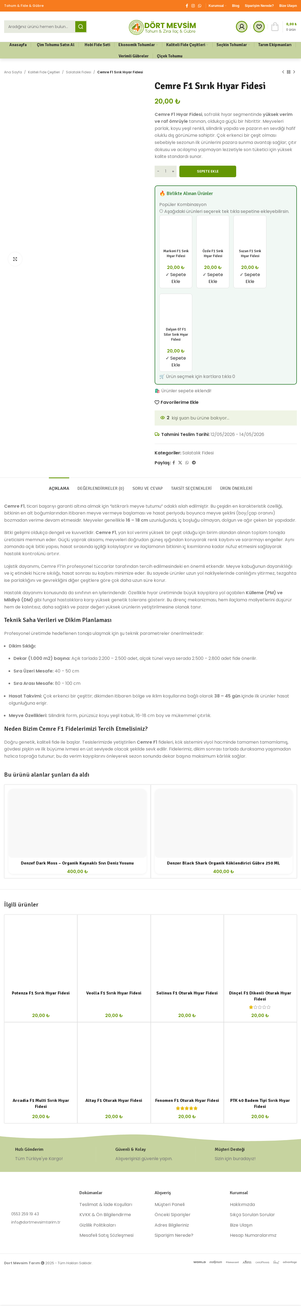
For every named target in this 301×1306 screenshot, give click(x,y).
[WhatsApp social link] (199, 6)
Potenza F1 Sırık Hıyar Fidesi (41, 993)
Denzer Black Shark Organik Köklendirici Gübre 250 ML (223, 863)
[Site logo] (162, 26)
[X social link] (180, 462)
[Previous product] (283, 72)
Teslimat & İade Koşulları (105, 1205)
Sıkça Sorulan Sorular (252, 1215)
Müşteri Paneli (170, 1205)
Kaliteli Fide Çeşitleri (44, 72)
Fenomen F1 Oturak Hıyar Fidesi (187, 1100)
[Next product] (294, 72)
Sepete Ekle (208, 171)
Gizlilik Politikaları (97, 1225)
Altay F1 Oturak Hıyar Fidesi (113, 1100)
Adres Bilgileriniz (172, 1225)
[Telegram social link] (193, 462)
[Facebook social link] (187, 6)
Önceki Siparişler (173, 1215)
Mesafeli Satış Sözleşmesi (106, 1235)
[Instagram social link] (193, 6)
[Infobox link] (50, 1154)
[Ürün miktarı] (165, 171)
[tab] (59, 485)
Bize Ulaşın (241, 1225)
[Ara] (45, 26)
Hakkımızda (242, 1205)
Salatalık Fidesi (78, 72)
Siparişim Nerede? (174, 1235)
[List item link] (37, 1214)
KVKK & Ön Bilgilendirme (105, 1215)
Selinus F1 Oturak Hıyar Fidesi (187, 993)
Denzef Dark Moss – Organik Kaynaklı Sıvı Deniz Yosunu (77, 863)
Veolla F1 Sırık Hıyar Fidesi (113, 993)
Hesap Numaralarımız (253, 1235)
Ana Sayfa (13, 72)
